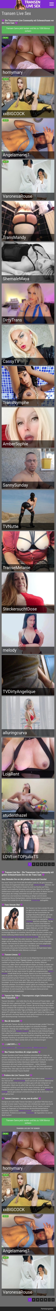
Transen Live (49, 1078)
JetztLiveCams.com (8, 1047)
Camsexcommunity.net (24, 1047)
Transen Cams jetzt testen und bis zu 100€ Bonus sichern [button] (28, 29)
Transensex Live (45, 946)
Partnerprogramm (47, 1309)
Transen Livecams (22, 1031)
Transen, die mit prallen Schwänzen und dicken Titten (20, 937)
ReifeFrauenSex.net (40, 1047)
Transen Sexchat (19, 1081)
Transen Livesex (39, 885)
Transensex (30, 1113)
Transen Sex (35, 900)
